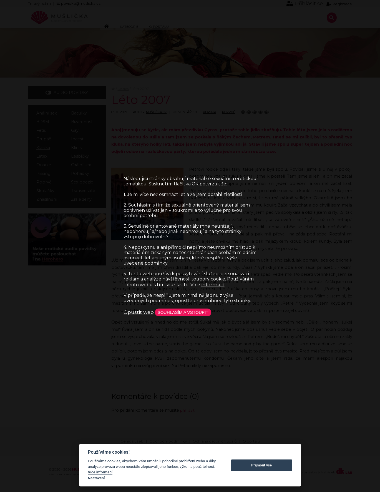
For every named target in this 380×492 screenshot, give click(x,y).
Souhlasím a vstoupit (187, 312)
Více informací (100, 472)
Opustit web (139, 312)
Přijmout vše (261, 465)
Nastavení (96, 478)
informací (213, 284)
